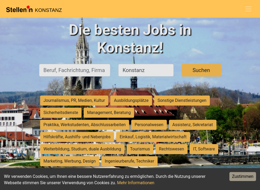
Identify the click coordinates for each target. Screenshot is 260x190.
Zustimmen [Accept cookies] (242, 176)
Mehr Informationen (135, 182)
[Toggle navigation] (248, 9)
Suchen (201, 70)
